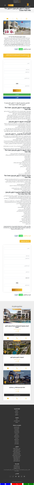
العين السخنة (17, 430)
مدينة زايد (16, 434)
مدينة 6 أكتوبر (16, 435)
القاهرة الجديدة (16, 431)
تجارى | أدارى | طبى (17, 421)
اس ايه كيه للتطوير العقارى (16, 455)
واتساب (17, 94)
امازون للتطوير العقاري (16, 456)
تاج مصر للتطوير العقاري (16, 451)
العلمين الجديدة (16, 428)
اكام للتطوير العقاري (16, 449)
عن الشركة (16, 412)
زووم (17, 97)
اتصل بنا (16, 413)
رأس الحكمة (17, 442)
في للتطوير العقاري (17, 459)
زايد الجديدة (16, 441)
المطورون (16, 414)
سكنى (17, 419)
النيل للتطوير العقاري (16, 461)
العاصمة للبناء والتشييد (16, 454)
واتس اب (20, 49)
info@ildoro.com (17, 2)
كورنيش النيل (17, 443)
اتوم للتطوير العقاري (16, 452)
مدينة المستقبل (16, 436)
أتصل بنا (16, 49)
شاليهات (16, 422)
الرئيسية (16, 410)
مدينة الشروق (16, 439)
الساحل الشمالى (16, 432)
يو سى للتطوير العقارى (16, 448)
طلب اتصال (10, 5)
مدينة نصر (16, 438)
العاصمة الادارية (16, 427)
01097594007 (17, 1)
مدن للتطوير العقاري (16, 458)
